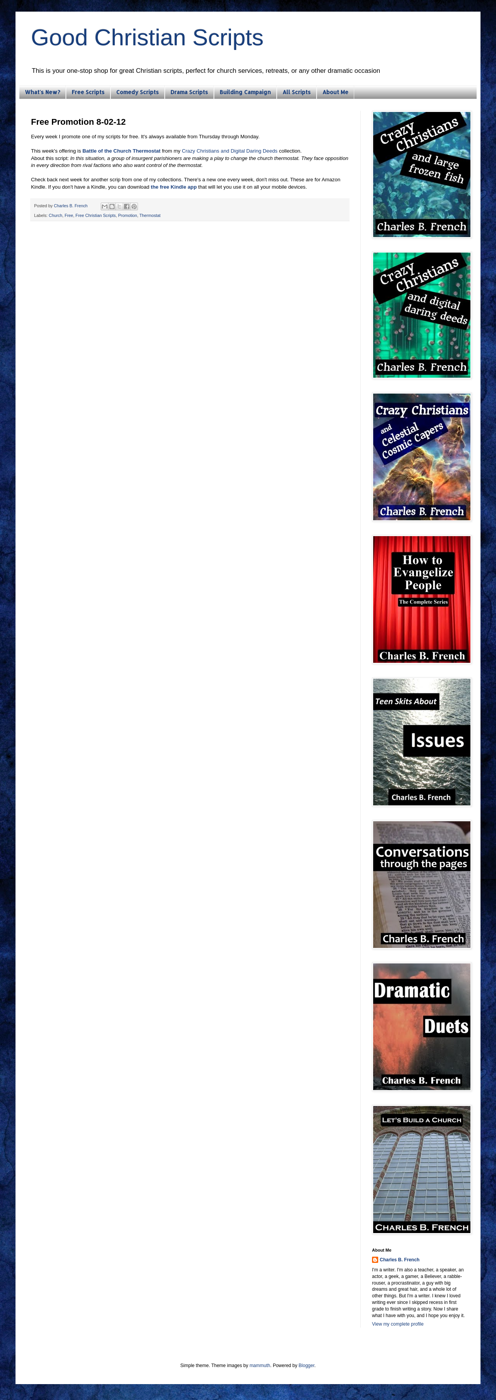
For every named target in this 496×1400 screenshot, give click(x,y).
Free (69, 215)
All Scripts (296, 92)
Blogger (307, 1365)
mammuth (260, 1365)
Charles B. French (400, 1259)
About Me (335, 92)
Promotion (127, 215)
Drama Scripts (189, 92)
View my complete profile (398, 1324)
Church (55, 215)
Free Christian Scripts (96, 215)
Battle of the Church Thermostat (122, 151)
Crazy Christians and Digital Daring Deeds (229, 151)
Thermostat (150, 215)
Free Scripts (88, 92)
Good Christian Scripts (147, 37)
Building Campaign (245, 92)
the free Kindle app (174, 187)
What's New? (42, 92)
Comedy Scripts (137, 92)
